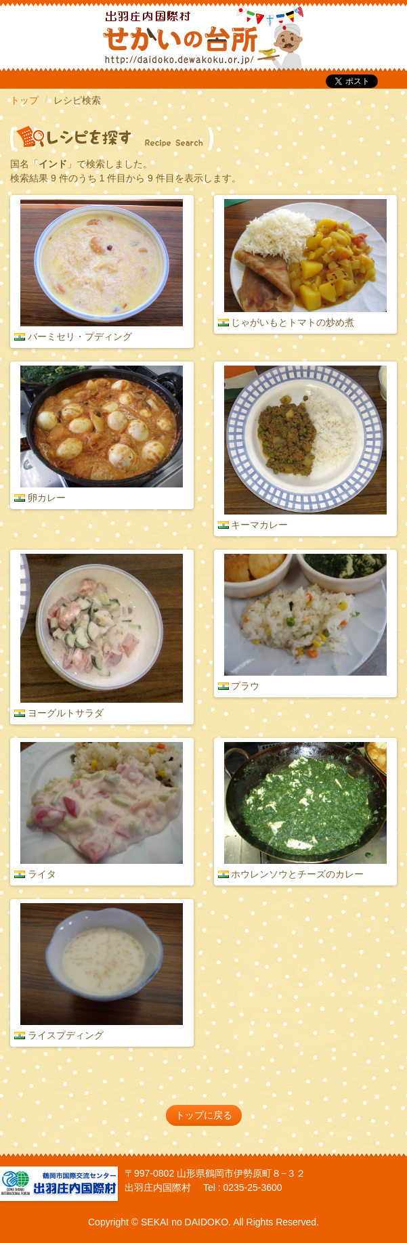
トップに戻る (203, 1115)
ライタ (42, 874)
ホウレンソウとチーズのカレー (297, 874)
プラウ (245, 685)
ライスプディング (66, 1035)
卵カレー (47, 497)
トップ (24, 100)
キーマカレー (259, 524)
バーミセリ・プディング (80, 336)
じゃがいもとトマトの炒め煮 (292, 322)
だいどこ (100, 34)
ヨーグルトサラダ (66, 712)
